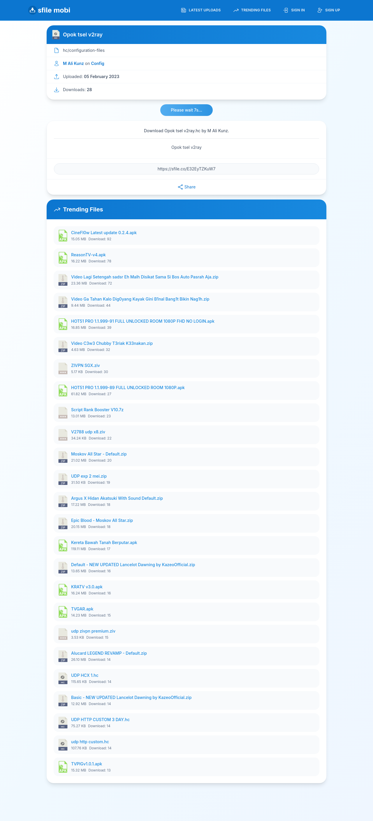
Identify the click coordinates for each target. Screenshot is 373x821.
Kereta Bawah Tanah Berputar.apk (104, 542)
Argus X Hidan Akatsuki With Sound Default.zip (117, 498)
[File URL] (186, 168)
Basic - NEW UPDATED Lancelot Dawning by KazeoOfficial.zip (131, 697)
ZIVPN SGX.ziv (85, 365)
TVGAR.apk (82, 608)
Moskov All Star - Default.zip (99, 453)
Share (186, 187)
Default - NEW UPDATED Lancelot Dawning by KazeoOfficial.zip (133, 564)
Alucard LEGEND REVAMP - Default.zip (109, 653)
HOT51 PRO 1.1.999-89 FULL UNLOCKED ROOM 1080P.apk (128, 387)
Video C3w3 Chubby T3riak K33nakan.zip (112, 343)
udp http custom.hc (90, 741)
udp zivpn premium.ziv (93, 630)
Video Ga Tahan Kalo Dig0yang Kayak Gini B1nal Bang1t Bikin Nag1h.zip (140, 298)
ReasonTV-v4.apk (88, 254)
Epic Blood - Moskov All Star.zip (102, 520)
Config (97, 63)
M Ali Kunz (73, 63)
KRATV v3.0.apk (87, 586)
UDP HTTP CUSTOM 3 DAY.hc (100, 719)
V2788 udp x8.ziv (88, 431)
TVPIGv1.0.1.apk (86, 763)
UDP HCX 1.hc (84, 675)
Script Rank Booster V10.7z (97, 409)
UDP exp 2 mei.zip (89, 476)
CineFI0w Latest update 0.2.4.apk (104, 232)
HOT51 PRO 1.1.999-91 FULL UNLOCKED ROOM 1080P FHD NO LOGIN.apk (142, 321)
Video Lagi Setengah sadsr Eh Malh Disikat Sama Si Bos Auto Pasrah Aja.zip (144, 276)
